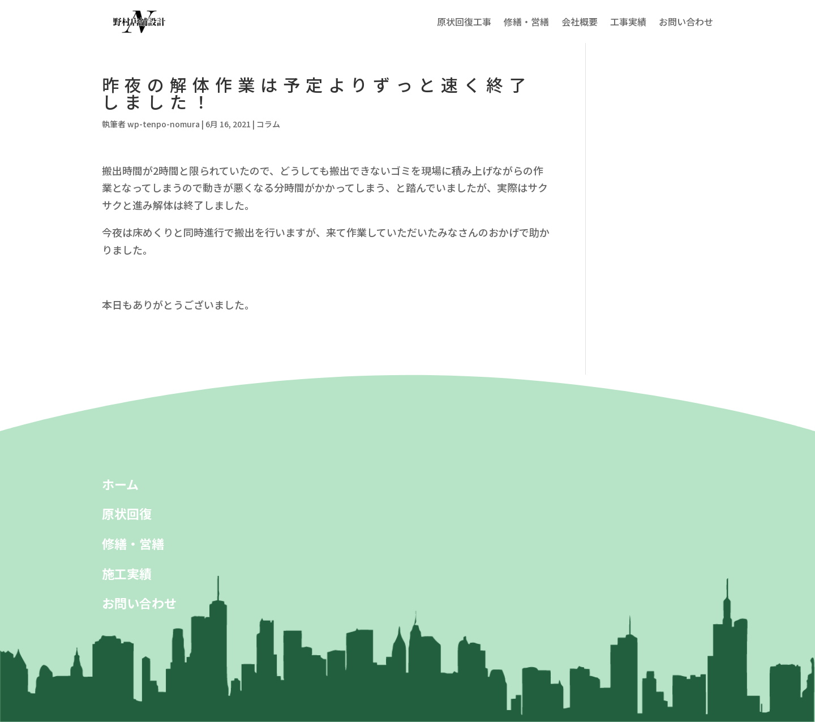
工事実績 (628, 21)
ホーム (120, 484)
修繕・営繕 (526, 21)
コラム (268, 124)
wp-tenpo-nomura (163, 124)
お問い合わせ (686, 21)
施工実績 (127, 573)
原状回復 (127, 513)
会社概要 (579, 21)
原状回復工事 (464, 21)
